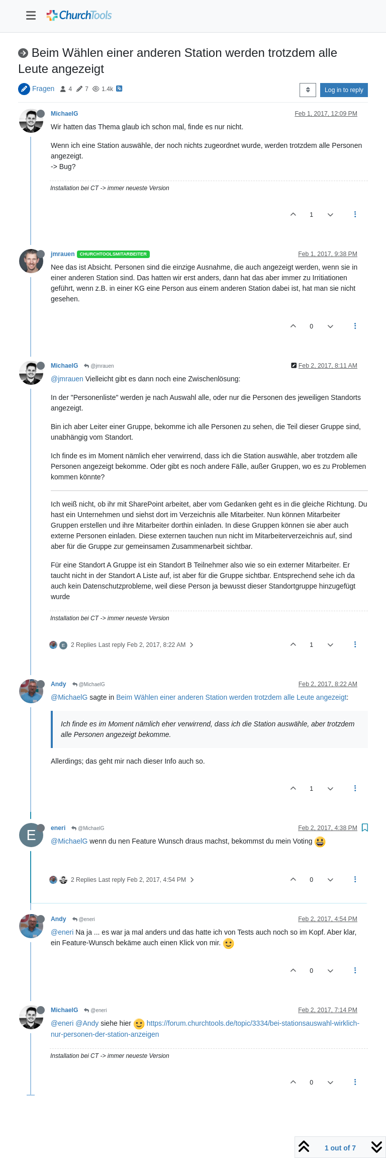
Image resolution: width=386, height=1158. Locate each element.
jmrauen (63, 254)
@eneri (83, 919)
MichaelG (64, 113)
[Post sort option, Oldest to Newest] (308, 90)
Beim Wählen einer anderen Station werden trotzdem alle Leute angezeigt (231, 697)
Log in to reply (344, 90)
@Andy (87, 1023)
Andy (58, 684)
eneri (58, 828)
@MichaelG (88, 684)
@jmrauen (99, 366)
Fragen (43, 89)
